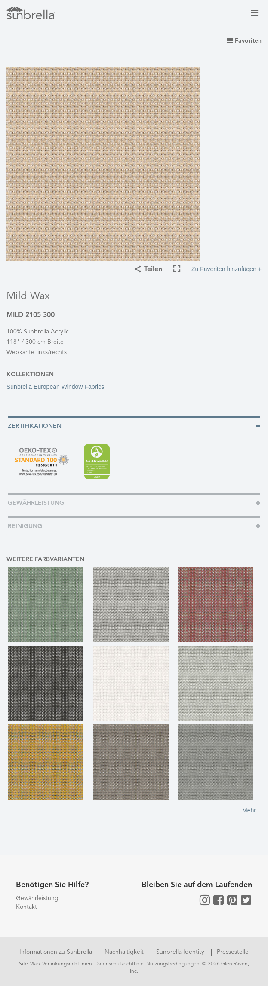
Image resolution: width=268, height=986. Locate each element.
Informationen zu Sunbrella (56, 952)
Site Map (29, 964)
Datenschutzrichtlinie (119, 964)
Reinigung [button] (25, 526)
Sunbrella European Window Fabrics (55, 386)
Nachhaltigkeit (125, 952)
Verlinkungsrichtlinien (67, 964)
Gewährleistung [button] (36, 503)
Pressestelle (233, 952)
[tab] (134, 425)
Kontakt (26, 907)
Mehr (249, 810)
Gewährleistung (37, 898)
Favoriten (244, 41)
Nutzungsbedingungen (173, 964)
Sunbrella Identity (181, 952)
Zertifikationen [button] (35, 426)
